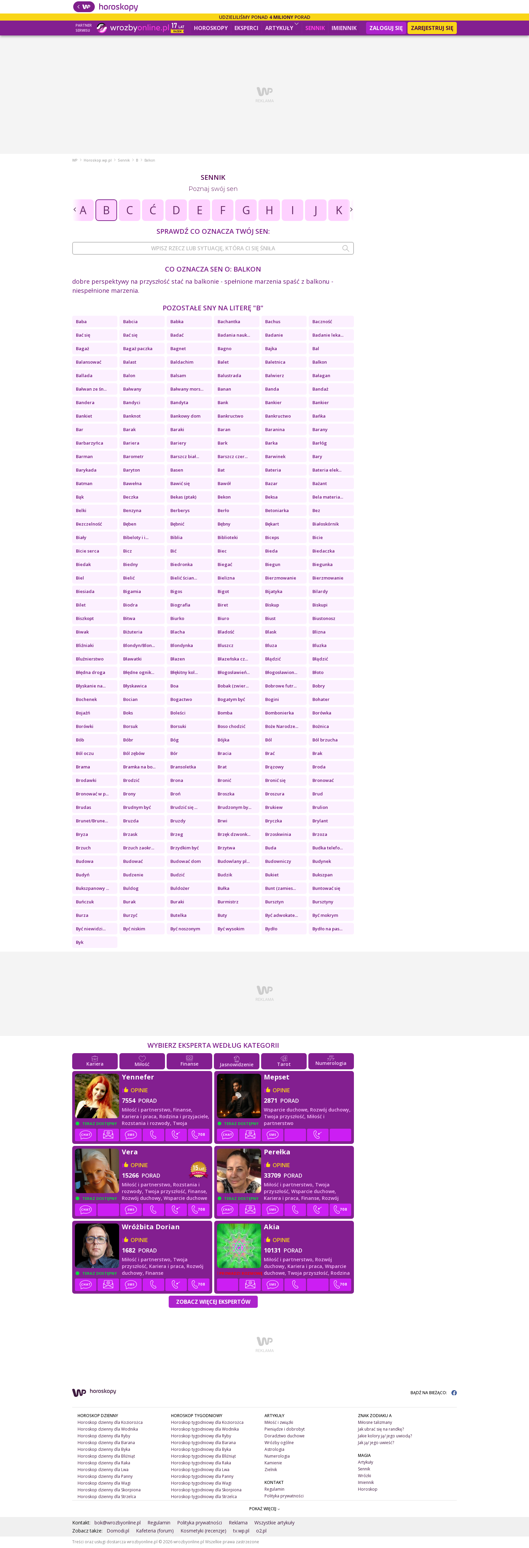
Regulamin (274, 1489)
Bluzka (319, 646)
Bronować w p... (92, 794)
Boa (174, 686)
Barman (84, 457)
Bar (79, 430)
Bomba (225, 713)
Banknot (132, 417)
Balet (223, 363)
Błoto (318, 673)
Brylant (320, 821)
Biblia (176, 538)
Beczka (130, 498)
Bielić (129, 578)
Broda (319, 767)
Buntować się (326, 889)
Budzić (177, 875)
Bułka (223, 889)
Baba (81, 322)
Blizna (319, 632)
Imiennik (344, 28)
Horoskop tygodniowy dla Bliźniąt (203, 1457)
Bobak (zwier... (233, 686)
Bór (174, 754)
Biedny (130, 565)
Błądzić (273, 659)
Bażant (319, 484)
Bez (316, 511)
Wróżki (364, 1476)
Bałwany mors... (186, 390)
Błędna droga (90, 673)
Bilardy (320, 592)
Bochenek (86, 700)
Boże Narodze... (281, 727)
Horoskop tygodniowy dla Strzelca (204, 1497)
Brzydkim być (184, 848)
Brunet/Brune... (92, 821)
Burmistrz (228, 902)
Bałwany (132, 390)
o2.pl (261, 1531)
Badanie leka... (327, 336)
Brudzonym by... (234, 808)
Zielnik (270, 1470)
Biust (270, 619)
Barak (129, 430)
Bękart (272, 525)
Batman (84, 484)
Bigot (223, 592)
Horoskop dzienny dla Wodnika (108, 1430)
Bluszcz (225, 646)
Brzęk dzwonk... (234, 835)
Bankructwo (230, 417)
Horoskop (368, 1489)
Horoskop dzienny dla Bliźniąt (106, 1457)
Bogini (272, 700)
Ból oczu (85, 754)
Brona (176, 781)
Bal (315, 349)
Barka (271, 444)
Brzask (130, 835)
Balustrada (229, 376)
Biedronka (181, 565)
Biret (223, 605)
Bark (222, 444)
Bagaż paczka (137, 349)
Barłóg (319, 444)
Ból (268, 740)
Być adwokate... (281, 916)
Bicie (317, 538)
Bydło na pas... (327, 929)
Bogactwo (181, 700)
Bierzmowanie (280, 578)
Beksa (271, 498)
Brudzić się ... (183, 808)
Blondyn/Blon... (139, 646)
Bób (80, 740)
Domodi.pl (118, 1531)
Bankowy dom (185, 417)
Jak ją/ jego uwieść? (376, 1443)
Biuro (223, 619)
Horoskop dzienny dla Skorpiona (109, 1490)
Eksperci (246, 28)
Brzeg (176, 835)
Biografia (180, 605)
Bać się (83, 336)
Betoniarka (277, 511)
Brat (222, 767)
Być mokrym (325, 916)
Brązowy (274, 767)
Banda (272, 390)
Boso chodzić (231, 727)
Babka (177, 322)
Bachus (272, 322)
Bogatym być (231, 700)
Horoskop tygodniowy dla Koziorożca (207, 1423)
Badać (177, 336)
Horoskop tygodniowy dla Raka (201, 1463)
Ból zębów (134, 754)
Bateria (273, 471)
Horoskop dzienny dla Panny (105, 1477)
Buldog (131, 889)
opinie (139, 1091)
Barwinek (275, 457)
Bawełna (132, 484)
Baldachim (181, 363)
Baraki (177, 430)
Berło (223, 511)
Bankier (273, 403)
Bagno (224, 349)
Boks (128, 713)
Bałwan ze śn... (91, 390)
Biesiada (85, 592)
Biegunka (322, 565)
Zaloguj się (386, 28)
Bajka (271, 349)
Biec (222, 551)
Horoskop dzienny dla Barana (106, 1443)
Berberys (180, 511)
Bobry (318, 686)
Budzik (225, 875)
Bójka (223, 740)
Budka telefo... (327, 848)
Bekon (224, 498)
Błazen (177, 659)
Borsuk (130, 727)
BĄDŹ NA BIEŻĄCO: (434, 1393)
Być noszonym (185, 929)
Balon (129, 376)
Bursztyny (322, 902)
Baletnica (275, 363)
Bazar (271, 484)
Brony (129, 794)
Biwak (82, 632)
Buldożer (180, 889)
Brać (270, 754)
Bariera (131, 444)
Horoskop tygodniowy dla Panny (202, 1477)
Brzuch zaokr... (138, 848)
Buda (270, 848)
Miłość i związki (278, 1423)
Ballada (84, 376)
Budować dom (185, 862)
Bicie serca (87, 551)
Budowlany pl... (234, 862)
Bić (173, 551)
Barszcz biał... (184, 457)
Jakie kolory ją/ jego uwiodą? (385, 1436)
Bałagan (321, 376)
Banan (224, 390)
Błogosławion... (281, 673)
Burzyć (130, 916)
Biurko (177, 619)
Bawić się (180, 484)
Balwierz (274, 376)
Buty (222, 916)
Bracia (224, 754)
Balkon (319, 363)
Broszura (274, 794)
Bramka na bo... (139, 767)
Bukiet (272, 875)
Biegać (225, 565)
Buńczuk (85, 902)
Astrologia (274, 1450)
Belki (81, 511)
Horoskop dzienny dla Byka (104, 1450)
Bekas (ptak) (183, 498)
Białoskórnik (325, 525)
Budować (133, 862)
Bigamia (132, 592)
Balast (129, 363)
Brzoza (319, 835)
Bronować (323, 781)
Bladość (226, 632)
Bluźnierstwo (90, 659)
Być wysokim (231, 929)
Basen (176, 471)
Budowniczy (278, 862)
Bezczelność (89, 525)
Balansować (88, 363)
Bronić (224, 781)
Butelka (178, 916)
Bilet (81, 605)
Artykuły (282, 27)
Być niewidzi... (91, 929)
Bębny (224, 525)
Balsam (178, 376)
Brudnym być (137, 808)
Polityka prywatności (284, 1496)
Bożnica (320, 727)
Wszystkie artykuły (274, 1523)
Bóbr (128, 740)
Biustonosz (323, 619)
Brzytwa (226, 848)
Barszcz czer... (233, 457)
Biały (81, 538)
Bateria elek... (326, 471)
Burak (129, 902)
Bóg (174, 740)
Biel (80, 578)
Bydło (271, 929)
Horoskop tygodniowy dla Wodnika (205, 1430)
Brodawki (86, 781)
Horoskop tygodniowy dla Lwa (200, 1470)
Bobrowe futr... (281, 686)
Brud (317, 794)
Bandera (85, 403)
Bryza (82, 835)
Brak (317, 754)
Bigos (176, 592)
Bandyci (131, 403)
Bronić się (275, 781)
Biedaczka (323, 551)
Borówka (321, 713)
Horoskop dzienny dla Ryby (104, 1436)
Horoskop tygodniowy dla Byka (201, 1450)
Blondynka (181, 646)
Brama (83, 767)
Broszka (226, 794)
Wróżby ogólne (279, 1443)
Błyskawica (135, 686)
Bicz (127, 551)
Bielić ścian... (183, 578)
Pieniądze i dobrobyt (284, 1430)
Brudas (83, 808)
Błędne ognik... (138, 673)
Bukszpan (322, 875)
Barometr (133, 457)
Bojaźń (83, 713)
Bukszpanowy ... (92, 889)
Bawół (224, 484)
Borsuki (178, 727)
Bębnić (177, 525)
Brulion (320, 808)
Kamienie (273, 1463)
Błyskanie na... (91, 686)
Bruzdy (178, 821)
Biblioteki (228, 538)
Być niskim (134, 929)
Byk (79, 943)
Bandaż (320, 390)
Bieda (271, 551)
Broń (175, 794)
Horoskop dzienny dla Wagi (104, 1483)
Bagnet (178, 349)
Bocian (130, 700)
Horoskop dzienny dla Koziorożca (110, 1423)
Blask (270, 632)
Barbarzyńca (89, 444)
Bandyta (179, 403)
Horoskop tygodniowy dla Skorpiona (206, 1490)
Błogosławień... (234, 673)
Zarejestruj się (432, 28)
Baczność (322, 322)
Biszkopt (85, 619)
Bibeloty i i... (135, 538)
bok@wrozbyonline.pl (117, 1523)
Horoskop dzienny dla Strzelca (107, 1497)
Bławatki (132, 659)
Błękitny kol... (184, 673)
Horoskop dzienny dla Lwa (103, 1470)
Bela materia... (327, 498)
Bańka (319, 417)
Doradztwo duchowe (284, 1436)
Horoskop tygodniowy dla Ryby (201, 1436)
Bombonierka (279, 713)
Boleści (178, 713)
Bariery (178, 444)
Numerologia (277, 1457)
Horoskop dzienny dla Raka (104, 1463)
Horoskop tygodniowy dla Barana (203, 1443)
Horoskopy (211, 28)
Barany (320, 430)
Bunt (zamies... (280, 889)
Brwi (222, 821)
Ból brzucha (325, 740)
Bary (317, 457)
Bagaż (82, 349)
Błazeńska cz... (233, 659)
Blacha (177, 632)
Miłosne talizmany (375, 1423)
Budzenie (133, 875)
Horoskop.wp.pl (98, 161)
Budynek (321, 862)
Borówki (84, 727)
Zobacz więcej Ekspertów (213, 1302)
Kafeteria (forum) (155, 1531)
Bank (223, 403)
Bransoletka (183, 767)
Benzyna (132, 511)
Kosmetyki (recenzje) (203, 1531)
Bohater (321, 700)
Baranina (275, 430)
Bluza (271, 646)
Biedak (83, 565)
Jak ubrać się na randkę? (381, 1430)
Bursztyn (274, 902)
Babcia (130, 322)
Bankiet (84, 417)
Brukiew (274, 808)
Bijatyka (273, 592)
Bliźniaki (85, 646)
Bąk (80, 498)
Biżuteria (132, 632)
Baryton (131, 471)
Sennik (315, 28)
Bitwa (129, 619)
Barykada (86, 471)
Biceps (272, 538)
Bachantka (229, 322)
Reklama (238, 1523)
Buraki (177, 902)
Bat (221, 471)
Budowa (84, 862)
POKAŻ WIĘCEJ (264, 1509)
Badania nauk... (234, 336)
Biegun (272, 565)
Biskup (272, 605)
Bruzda (131, 821)
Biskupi (320, 605)
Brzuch (83, 848)
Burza (82, 916)
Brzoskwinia (278, 835)
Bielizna (226, 578)
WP (75, 161)
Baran (224, 430)
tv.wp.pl (241, 1531)
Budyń (82, 875)
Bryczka (273, 821)
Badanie (274, 336)
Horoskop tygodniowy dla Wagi (201, 1483)
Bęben (129, 525)
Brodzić (131, 781)
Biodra (130, 605)
